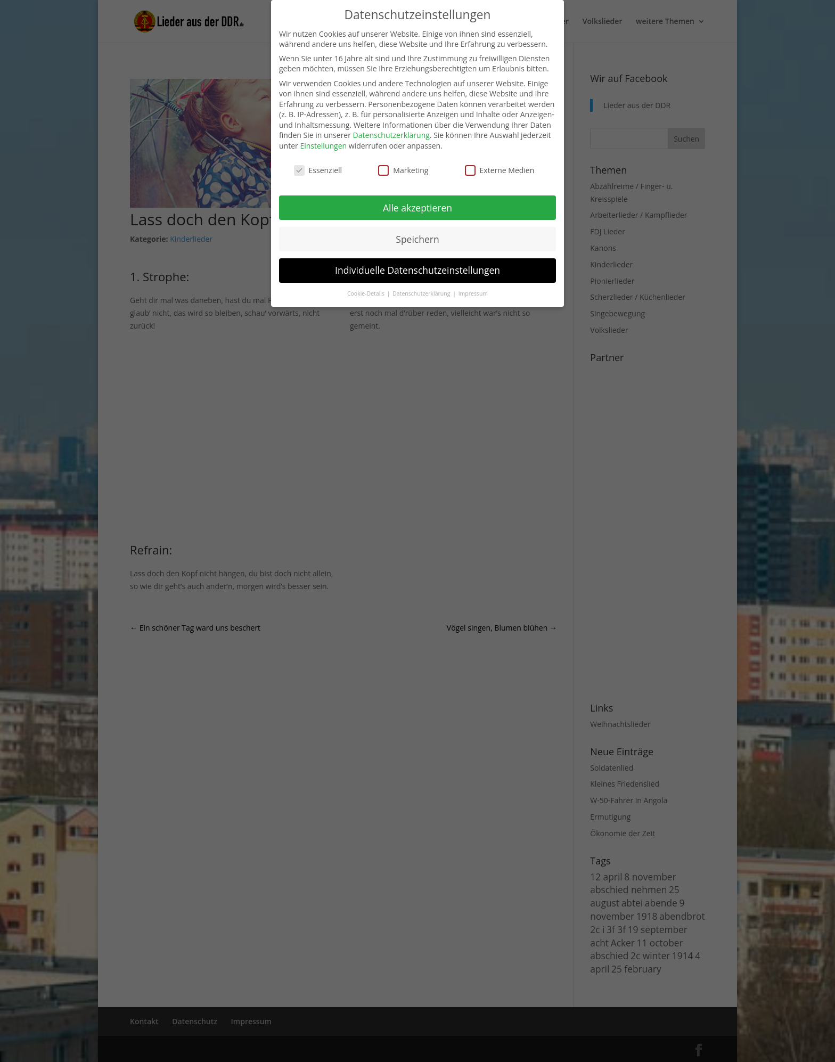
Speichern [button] (417, 239)
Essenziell (318, 170)
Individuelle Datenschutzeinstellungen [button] (417, 270)
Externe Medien (500, 170)
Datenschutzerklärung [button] (422, 293)
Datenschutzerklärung (391, 135)
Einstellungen (323, 146)
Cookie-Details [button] (366, 293)
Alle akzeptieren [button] (417, 207)
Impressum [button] (473, 293)
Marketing (403, 170)
